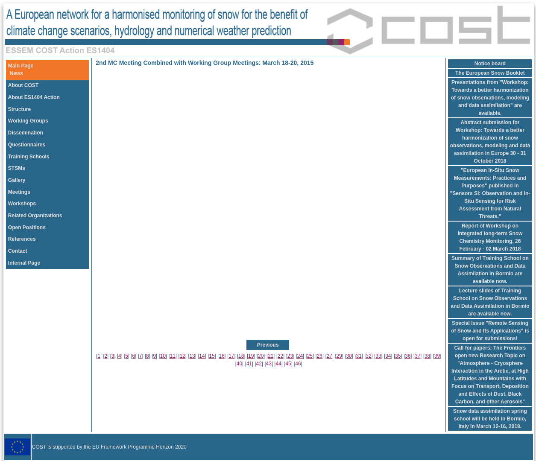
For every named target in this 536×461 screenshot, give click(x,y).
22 (280, 356)
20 (261, 356)
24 (300, 356)
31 (358, 356)
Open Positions (27, 227)
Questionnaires (26, 145)
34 (388, 356)
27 (329, 356)
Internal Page (24, 263)
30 (348, 356)
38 (427, 356)
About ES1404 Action (34, 97)
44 (278, 364)
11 (173, 356)
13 (192, 356)
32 (368, 356)
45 (288, 364)
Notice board (490, 64)
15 (211, 356)
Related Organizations (35, 216)
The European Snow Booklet (490, 73)
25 (310, 356)
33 (378, 356)
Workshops (22, 204)
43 (269, 364)
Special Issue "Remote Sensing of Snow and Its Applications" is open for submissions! (490, 330)
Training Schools (29, 157)
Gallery (17, 180)
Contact (17, 251)
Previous (268, 345)
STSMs (16, 168)
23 (290, 356)
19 (251, 356)
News (16, 73)
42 (259, 364)
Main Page (20, 66)
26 (319, 356)
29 (339, 356)
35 (398, 356)
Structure (19, 109)
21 (270, 356)
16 (221, 356)
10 (163, 356)
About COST (23, 85)
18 (241, 356)
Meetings (19, 192)
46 (298, 364)
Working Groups (28, 121)
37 (417, 356)
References (22, 239)
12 (182, 356)
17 (231, 356)
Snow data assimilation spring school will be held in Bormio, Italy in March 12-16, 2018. (490, 418)
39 (437, 356)
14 (202, 356)
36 (407, 356)
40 (239, 364)
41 (249, 364)
